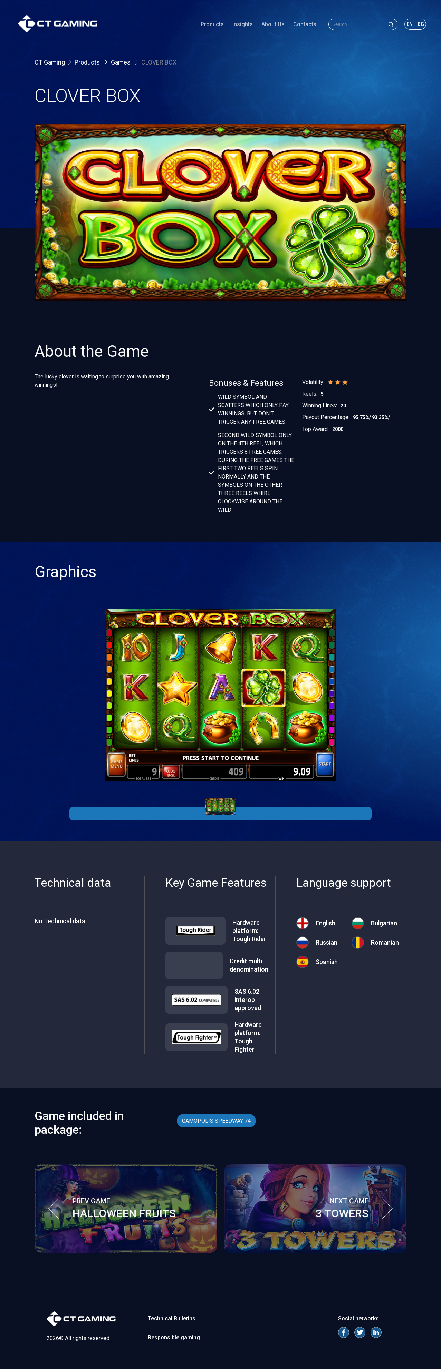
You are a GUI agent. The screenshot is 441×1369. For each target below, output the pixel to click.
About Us (256, 29)
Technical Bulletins (171, 1318)
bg (404, 29)
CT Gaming (50, 62)
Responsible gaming (174, 1337)
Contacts (288, 29)
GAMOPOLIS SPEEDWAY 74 (216, 1120)
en (393, 29)
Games (121, 62)
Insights (226, 29)
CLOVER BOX (158, 62)
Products (195, 29)
